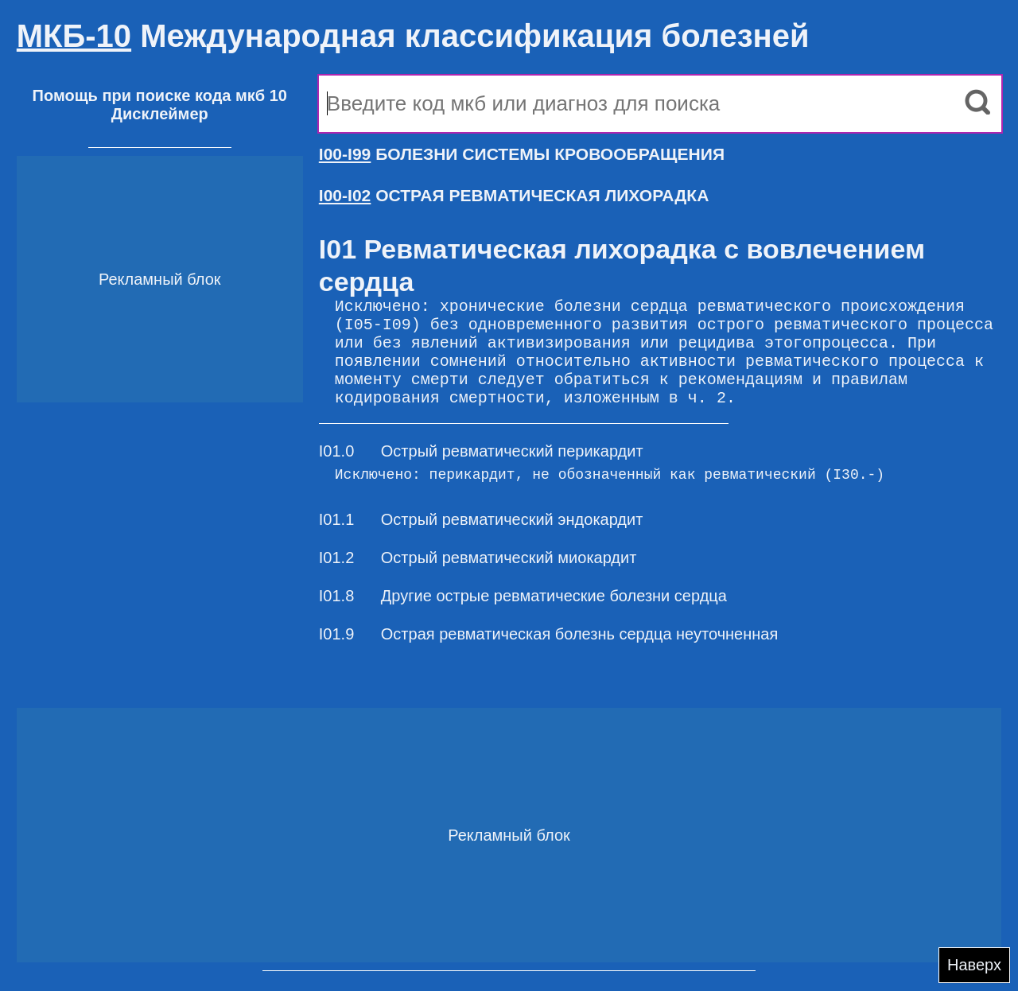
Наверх (974, 965)
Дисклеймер (159, 113)
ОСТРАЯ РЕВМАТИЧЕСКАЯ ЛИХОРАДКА (514, 195)
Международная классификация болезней (413, 35)
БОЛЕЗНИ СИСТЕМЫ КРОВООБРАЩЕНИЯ (522, 154)
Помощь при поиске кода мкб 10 (160, 95)
